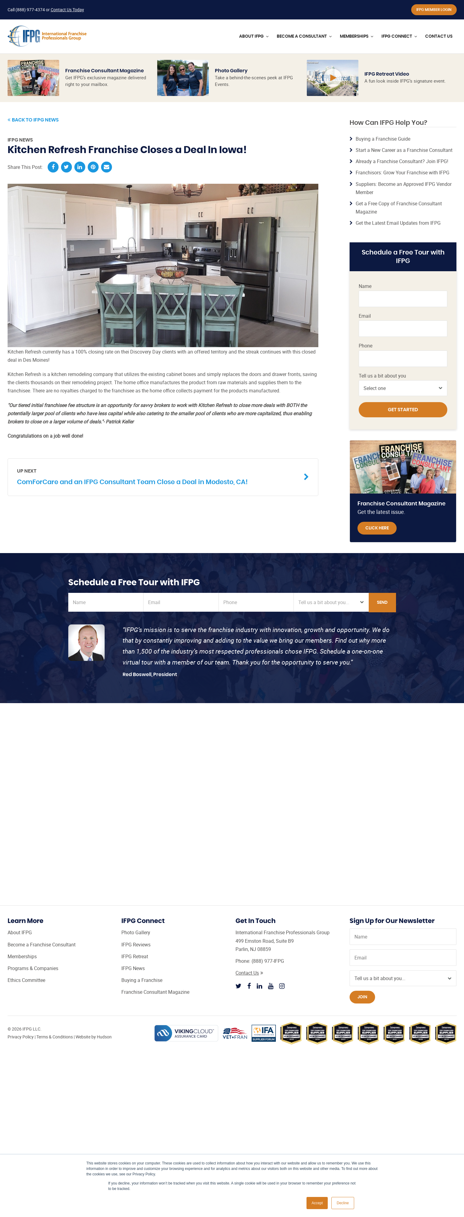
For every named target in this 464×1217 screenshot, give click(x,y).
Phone (365, 346)
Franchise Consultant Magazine (104, 70)
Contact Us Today (67, 9)
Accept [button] (317, 1203)
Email (365, 316)
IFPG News (20, 140)
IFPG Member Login (434, 10)
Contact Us (249, 972)
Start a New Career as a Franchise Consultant (404, 150)
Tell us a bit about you (382, 376)
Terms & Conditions (54, 1037)
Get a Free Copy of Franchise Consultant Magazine (399, 207)
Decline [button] (343, 1203)
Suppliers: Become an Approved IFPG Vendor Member (404, 188)
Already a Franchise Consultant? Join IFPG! (402, 161)
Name (365, 286)
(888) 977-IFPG (268, 961)
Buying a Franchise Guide (383, 138)
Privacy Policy (21, 1037)
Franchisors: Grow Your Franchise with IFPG (402, 172)
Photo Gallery (231, 70)
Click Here (377, 528)
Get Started (403, 409)
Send (382, 602)
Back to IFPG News (33, 120)
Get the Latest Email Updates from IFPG (398, 223)
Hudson (104, 1037)
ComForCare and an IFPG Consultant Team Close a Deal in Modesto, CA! (158, 476)
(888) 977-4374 (30, 9)
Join (362, 997)
